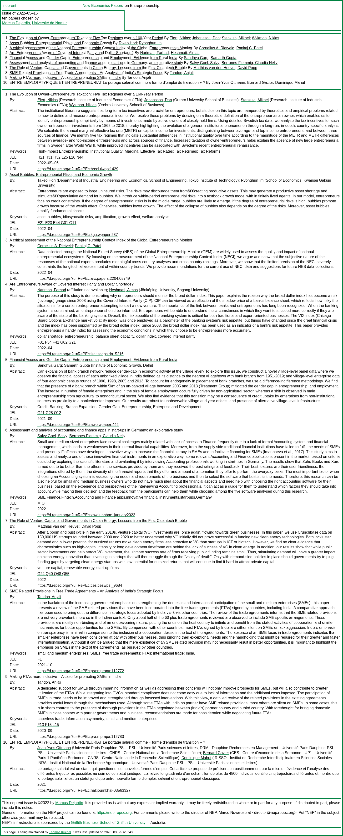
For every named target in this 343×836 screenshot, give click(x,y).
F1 (39, 659)
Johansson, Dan (206, 38)
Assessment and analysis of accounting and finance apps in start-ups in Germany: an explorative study (96, 63)
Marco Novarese (233, 813)
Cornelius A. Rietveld (216, 48)
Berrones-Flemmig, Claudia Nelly (249, 63)
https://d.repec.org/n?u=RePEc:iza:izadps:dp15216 (80, 354)
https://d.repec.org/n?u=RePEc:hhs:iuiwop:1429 (77, 169)
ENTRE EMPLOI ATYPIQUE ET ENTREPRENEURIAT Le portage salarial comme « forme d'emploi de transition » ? (107, 82)
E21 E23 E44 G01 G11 (56, 223)
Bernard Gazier (260, 82)
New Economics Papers (103, 6)
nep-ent (9, 6)
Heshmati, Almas (185, 53)
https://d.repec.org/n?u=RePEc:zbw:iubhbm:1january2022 (86, 515)
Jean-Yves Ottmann (228, 82)
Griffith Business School (91, 823)
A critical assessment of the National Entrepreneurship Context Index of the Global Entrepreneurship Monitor (101, 48)
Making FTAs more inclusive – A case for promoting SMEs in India (65, 77)
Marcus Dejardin (16, 23)
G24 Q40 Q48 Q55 (53, 574)
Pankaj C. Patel (250, 48)
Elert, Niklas (180, 38)
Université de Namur (49, 23)
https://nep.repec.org (114, 813)
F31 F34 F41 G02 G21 (56, 342)
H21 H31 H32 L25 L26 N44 (60, 157)
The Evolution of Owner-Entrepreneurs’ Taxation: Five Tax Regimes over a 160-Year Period (86, 38)
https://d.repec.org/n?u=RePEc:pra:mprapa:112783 (80, 737)
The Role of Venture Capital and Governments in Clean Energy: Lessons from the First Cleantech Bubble (98, 68)
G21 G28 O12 (49, 413)
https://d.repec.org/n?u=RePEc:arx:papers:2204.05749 (83, 278)
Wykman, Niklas (265, 38)
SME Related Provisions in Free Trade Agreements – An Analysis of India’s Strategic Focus (86, 73)
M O (41, 503)
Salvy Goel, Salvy (204, 63)
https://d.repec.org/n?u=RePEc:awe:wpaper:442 (78, 425)
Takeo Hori (128, 43)
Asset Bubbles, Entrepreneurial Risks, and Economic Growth (61, 43)
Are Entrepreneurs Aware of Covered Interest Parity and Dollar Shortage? (72, 53)
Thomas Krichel (60, 832)
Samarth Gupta (224, 58)
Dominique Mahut (290, 82)
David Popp (247, 68)
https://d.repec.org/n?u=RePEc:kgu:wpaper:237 (77, 235)
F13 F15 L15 (48, 725)
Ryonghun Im (150, 43)
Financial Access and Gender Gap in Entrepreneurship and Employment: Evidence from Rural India (93, 58)
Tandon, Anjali (182, 73)
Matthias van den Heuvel (214, 68)
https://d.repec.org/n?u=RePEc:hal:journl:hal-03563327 (84, 790)
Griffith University (131, 823)
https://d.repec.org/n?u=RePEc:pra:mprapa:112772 (80, 671)
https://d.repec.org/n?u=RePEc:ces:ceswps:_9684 (79, 585)
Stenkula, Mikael (236, 38)
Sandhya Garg (196, 58)
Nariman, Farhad (154, 53)
